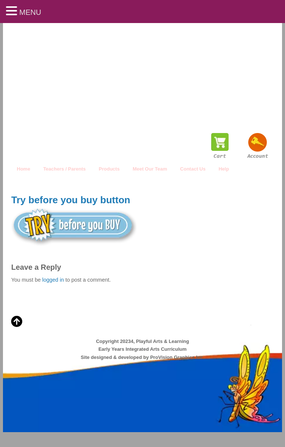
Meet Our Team (149, 169)
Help (224, 169)
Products (109, 169)
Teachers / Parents (64, 169)
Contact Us (193, 169)
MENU (30, 12)
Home (23, 169)
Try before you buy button (70, 199)
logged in (53, 280)
